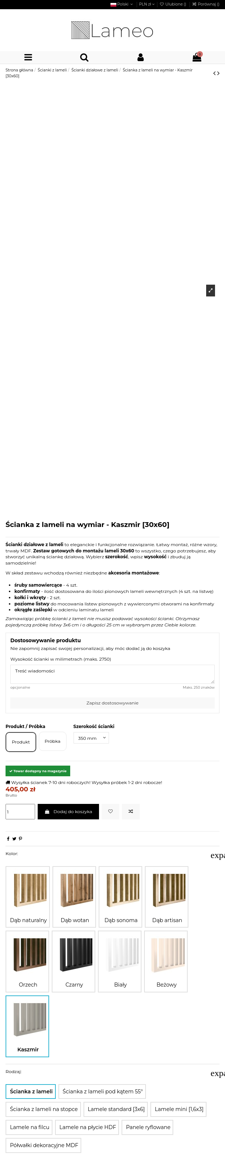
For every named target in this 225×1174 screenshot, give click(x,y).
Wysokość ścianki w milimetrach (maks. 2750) (60, 659)
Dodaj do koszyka (68, 811)
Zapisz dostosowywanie (112, 703)
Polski (122, 4)
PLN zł (147, 4)
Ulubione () (173, 4)
